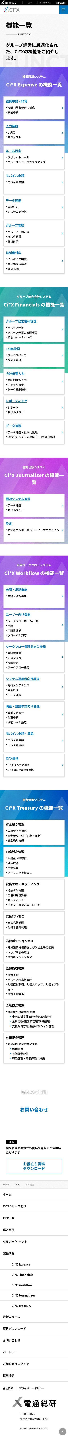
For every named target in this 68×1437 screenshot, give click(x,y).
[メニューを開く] (63, 9)
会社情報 (8, 1388)
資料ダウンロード (14, 1328)
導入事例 (9, 1229)
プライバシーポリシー (31, 1388)
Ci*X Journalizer (23, 1295)
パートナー (10, 1352)
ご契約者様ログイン (16, 1364)
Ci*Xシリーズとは (14, 1206)
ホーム (7, 1194)
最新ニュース (11, 1316)
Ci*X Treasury (21, 1305)
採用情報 (9, 1375)
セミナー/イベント (15, 1241)
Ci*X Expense (21, 1264)
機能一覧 (9, 1218)
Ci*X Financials (22, 1274)
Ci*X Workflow (22, 1285)
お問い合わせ (11, 1340)
